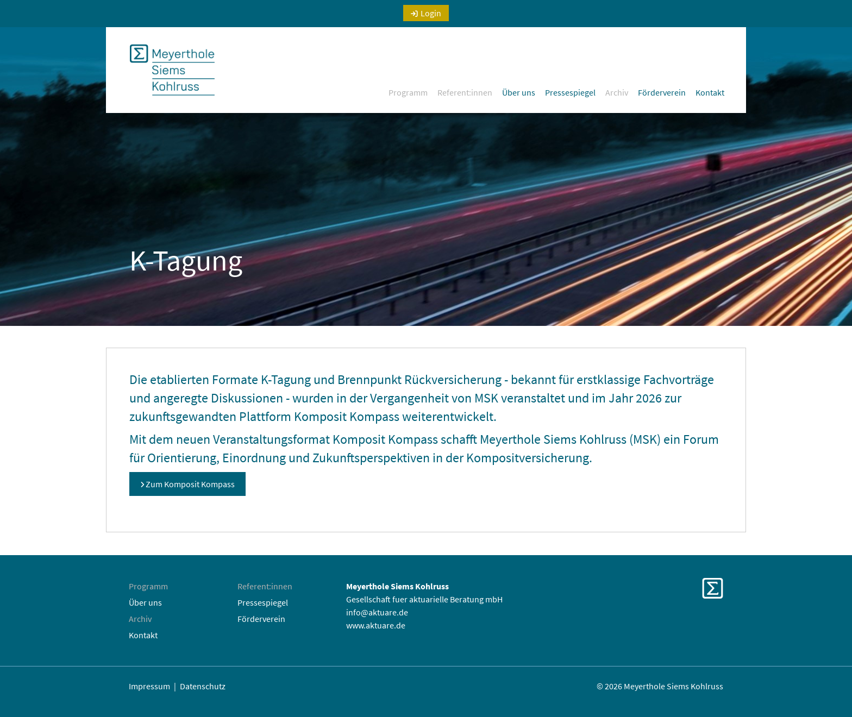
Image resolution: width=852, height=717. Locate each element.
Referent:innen (464, 92)
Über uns (518, 92)
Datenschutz (202, 686)
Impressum (149, 686)
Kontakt (710, 92)
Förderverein (662, 92)
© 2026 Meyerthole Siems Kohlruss (660, 686)
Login (431, 13)
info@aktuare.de (377, 612)
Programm (408, 92)
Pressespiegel (570, 92)
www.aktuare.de (375, 625)
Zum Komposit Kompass (190, 484)
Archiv (616, 92)
